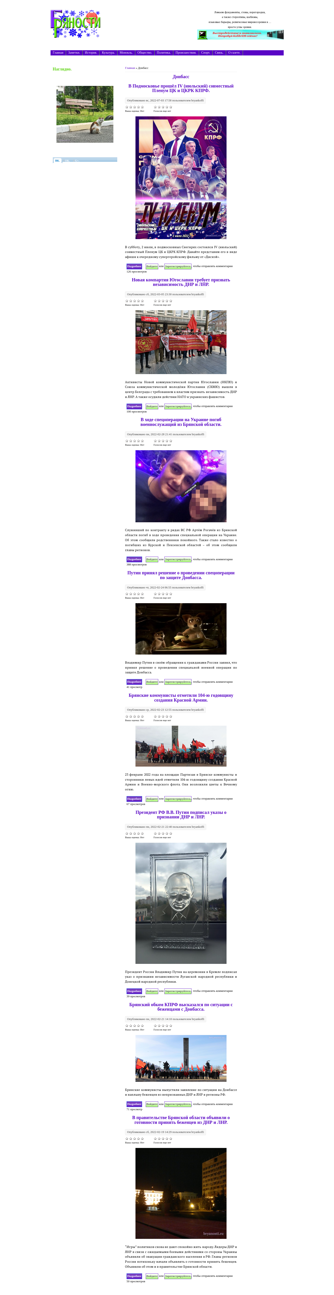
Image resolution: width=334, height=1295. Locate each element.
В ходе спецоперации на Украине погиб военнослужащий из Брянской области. (181, 422)
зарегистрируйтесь (178, 266)
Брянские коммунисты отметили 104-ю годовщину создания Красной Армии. (181, 697)
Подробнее (134, 266)
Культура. (108, 52)
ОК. (67, 160)
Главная (58, 52)
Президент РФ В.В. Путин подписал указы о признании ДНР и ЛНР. (180, 815)
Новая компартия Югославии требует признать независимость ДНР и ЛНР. (181, 282)
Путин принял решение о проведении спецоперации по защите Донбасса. (181, 575)
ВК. (57, 160)
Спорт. (205, 52)
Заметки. (74, 52)
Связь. (219, 52)
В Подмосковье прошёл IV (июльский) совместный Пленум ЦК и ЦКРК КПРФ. (181, 88)
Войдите (152, 266)
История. (91, 52)
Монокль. (126, 52)
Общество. (145, 52)
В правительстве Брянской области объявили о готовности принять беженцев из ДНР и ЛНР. (181, 1120)
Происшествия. (186, 52)
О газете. (234, 52)
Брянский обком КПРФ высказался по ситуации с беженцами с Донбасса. (181, 1007)
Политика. (164, 52)
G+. (77, 160)
